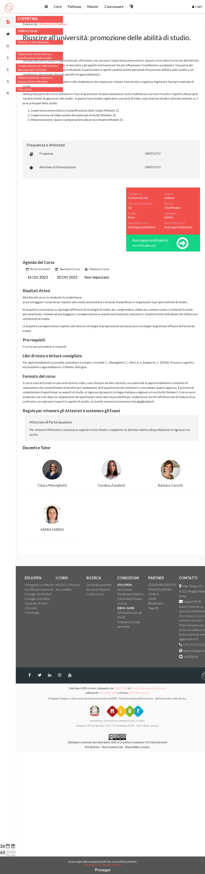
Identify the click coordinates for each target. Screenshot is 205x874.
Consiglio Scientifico (73, 599)
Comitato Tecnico (71, 603)
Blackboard (191, 603)
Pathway (95, 6)
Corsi (79, 6)
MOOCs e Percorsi (103, 585)
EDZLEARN (156, 688)
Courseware (135, 6)
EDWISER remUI (174, 692)
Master (114, 6)
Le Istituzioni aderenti (74, 589)
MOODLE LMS (143, 692)
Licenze (158, 603)
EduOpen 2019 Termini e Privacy (103, 864)
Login (197, 6)
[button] (67, 6)
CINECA (189, 594)
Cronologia (67, 612)
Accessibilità (99, 589)
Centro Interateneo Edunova (183, 688)
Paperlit (189, 608)
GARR (188, 599)
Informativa (160, 589)
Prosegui (102, 870)
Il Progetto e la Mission (75, 585)
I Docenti (66, 608)
